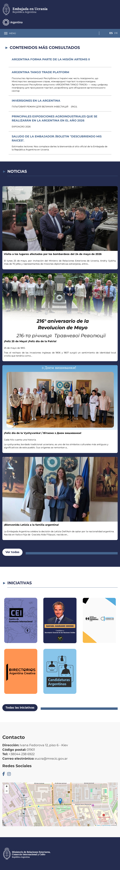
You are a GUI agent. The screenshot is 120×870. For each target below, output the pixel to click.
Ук (116, 22)
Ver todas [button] (12, 552)
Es (109, 22)
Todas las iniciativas (19, 707)
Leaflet (97, 825)
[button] (60, 801)
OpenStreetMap (106, 825)
